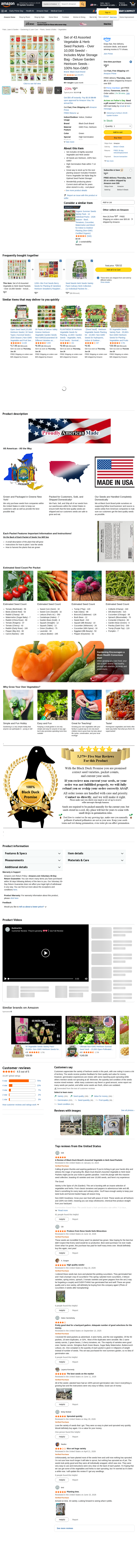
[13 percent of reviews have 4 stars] (21, 1085)
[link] (48, 269)
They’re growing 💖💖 (37, 931)
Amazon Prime (110, 73)
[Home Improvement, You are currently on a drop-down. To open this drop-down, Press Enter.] (127, 17)
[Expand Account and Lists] (116, 5)
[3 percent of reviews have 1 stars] (21, 1099)
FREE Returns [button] (71, 113)
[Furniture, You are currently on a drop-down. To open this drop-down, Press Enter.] (65, 17)
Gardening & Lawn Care (29, 30)
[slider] (40, 978)
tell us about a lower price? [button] (33, 907)
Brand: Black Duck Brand (74, 72)
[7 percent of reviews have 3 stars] (21, 1090)
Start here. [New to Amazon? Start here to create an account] (113, 17)
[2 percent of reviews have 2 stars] (21, 1094)
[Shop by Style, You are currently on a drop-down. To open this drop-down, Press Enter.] (39, 17)
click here (14, 898)
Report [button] (75, 1219)
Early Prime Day (16, 11)
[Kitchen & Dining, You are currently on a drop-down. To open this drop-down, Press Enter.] (79, 17)
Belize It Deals (119, 147)
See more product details (76, 190)
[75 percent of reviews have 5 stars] (21, 1080)
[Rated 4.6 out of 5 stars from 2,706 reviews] (97, 1052)
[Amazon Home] (9, 17)
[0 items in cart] (133, 4)
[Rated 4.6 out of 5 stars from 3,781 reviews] (43, 1052)
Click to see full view (32, 83)
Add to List (107, 202)
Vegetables (62, 30)
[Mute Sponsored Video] (58, 1041)
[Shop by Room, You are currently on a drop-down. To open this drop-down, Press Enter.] (24, 17)
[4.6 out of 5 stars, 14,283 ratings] (18, 343)
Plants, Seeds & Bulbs (48, 30)
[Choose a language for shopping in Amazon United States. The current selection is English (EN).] (92, 4)
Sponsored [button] (7, 1011)
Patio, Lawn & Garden (10, 30)
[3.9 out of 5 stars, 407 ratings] (92, 343)
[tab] (61, 1096)
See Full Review (56, 931)
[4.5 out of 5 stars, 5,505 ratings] (43, 343)
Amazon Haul (42, 11)
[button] (28, 4)
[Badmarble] (17, 928)
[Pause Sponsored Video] (58, 1036)
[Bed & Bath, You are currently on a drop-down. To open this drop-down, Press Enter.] (93, 17)
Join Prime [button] (108, 54)
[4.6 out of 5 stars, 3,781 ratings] (117, 343)
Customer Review (19, 931)
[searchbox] (70, 4)
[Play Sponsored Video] (91, 1030)
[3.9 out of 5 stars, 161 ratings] (67, 343)
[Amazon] (8, 4)
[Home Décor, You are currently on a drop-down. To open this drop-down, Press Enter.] (53, 17)
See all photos (127, 1110)
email (122, 106)
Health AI (30, 11)
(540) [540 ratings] (89, 236)
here (15, 890)
